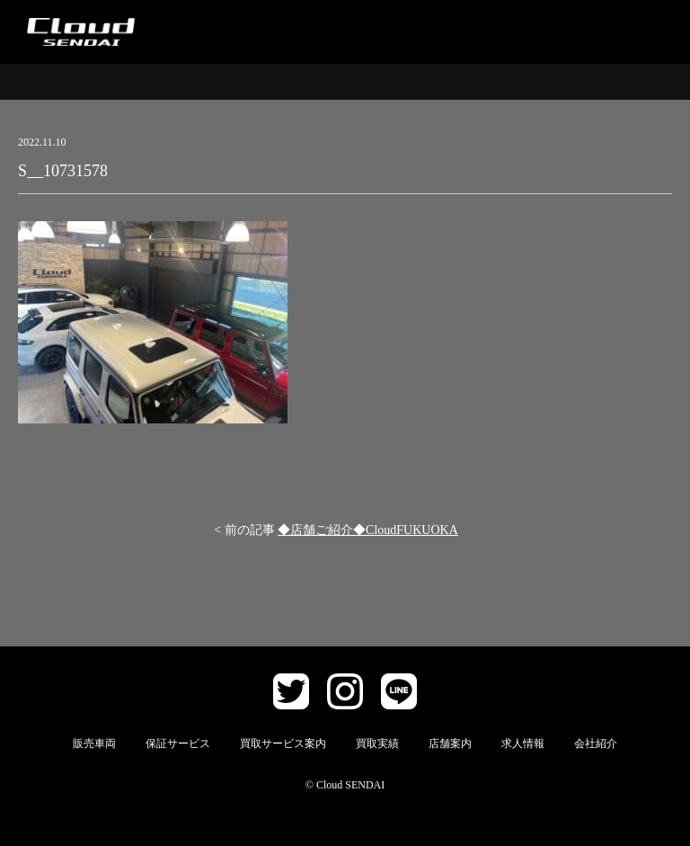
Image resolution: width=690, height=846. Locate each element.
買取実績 (377, 743)
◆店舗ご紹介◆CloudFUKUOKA (368, 530)
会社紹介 (595, 743)
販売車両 (94, 743)
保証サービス (178, 743)
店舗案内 (450, 743)
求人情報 (522, 743)
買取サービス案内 (283, 743)
